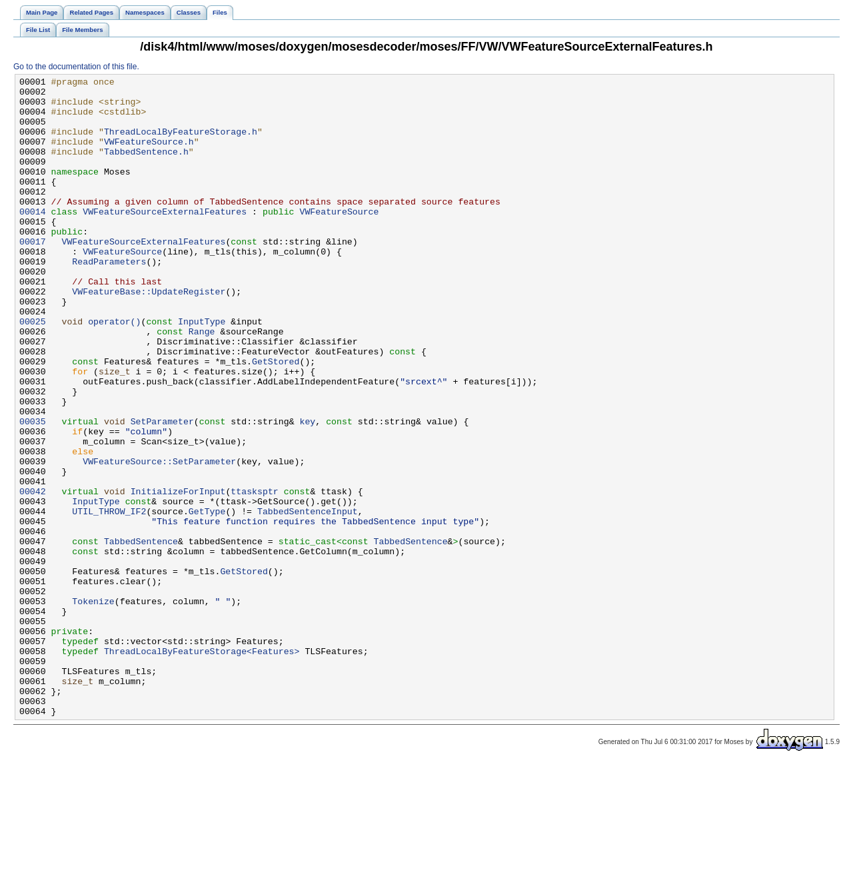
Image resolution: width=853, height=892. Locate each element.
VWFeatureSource (339, 239)
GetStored (275, 419)
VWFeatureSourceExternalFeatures (165, 239)
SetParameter (162, 491)
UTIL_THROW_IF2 (109, 599)
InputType (201, 371)
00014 (32, 239)
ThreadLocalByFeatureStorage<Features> (201, 767)
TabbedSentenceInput (307, 599)
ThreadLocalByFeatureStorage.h (180, 143)
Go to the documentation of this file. (76, 66)
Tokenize (93, 707)
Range (202, 383)
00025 (32, 371)
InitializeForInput (178, 575)
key (307, 491)
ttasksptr (254, 575)
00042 (32, 575)
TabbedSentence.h (146, 167)
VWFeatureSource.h (149, 155)
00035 (32, 491)
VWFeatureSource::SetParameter (159, 539)
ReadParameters (109, 299)
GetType (207, 599)
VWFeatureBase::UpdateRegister (148, 335)
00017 (32, 275)
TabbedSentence (141, 635)
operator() (114, 371)
